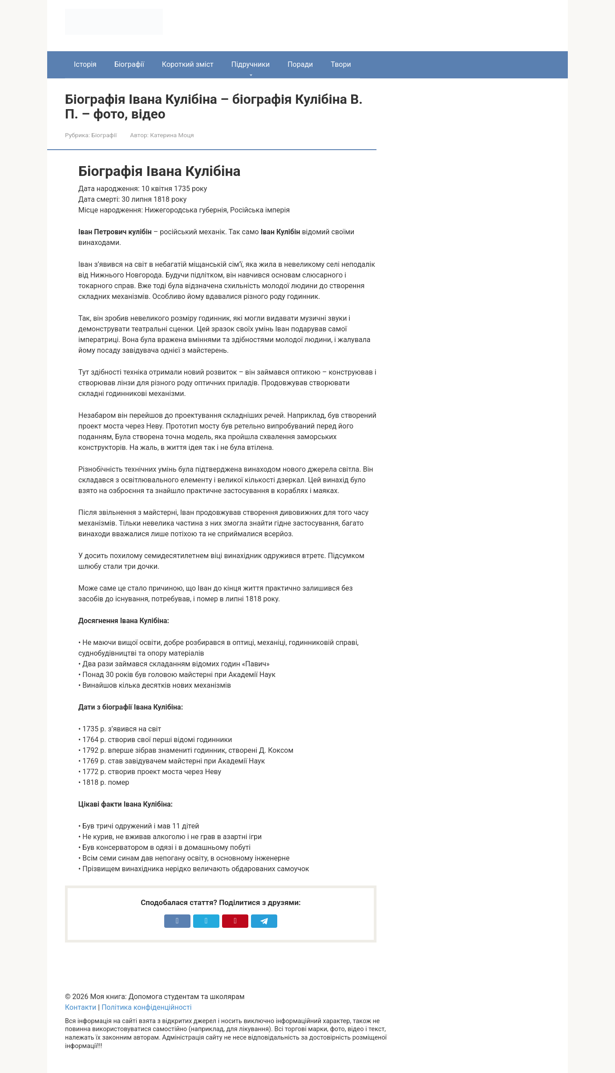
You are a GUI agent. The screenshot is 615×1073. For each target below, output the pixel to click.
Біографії (129, 64)
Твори (341, 64)
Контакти (80, 1007)
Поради (300, 64)
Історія (85, 64)
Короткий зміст (188, 64)
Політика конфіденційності (146, 1007)
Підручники (250, 64)
